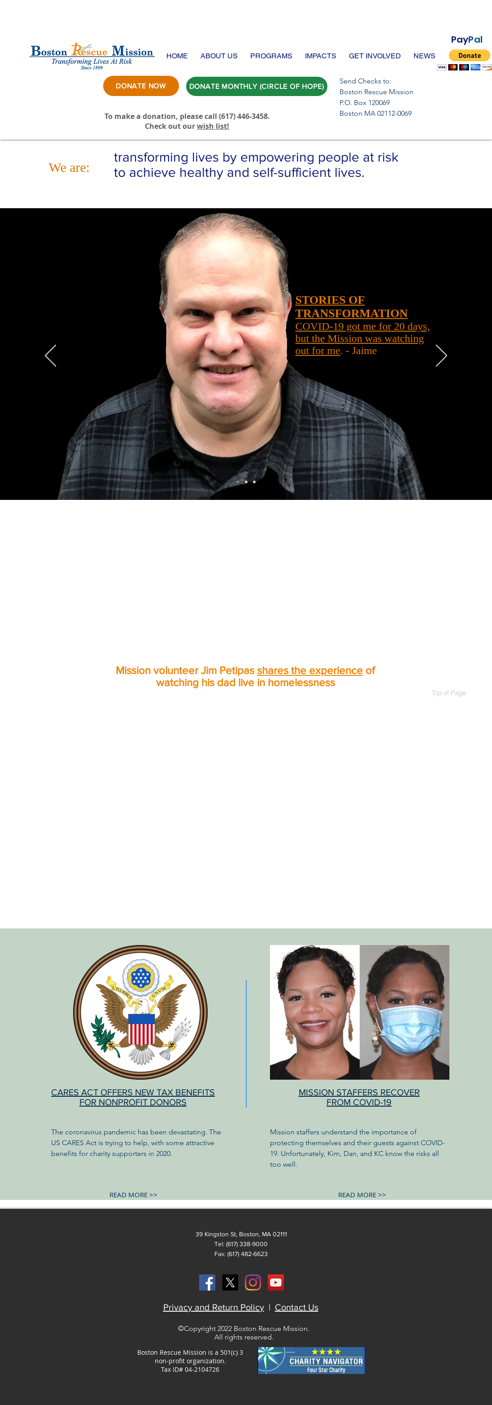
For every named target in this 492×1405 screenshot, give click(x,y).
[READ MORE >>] (133, 1195)
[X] (230, 1282)
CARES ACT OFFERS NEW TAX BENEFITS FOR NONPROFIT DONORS (133, 1097)
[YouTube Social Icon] (276, 1282)
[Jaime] (238, 482)
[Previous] (50, 356)
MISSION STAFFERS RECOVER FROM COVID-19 (359, 1097)
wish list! (213, 126)
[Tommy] (246, 482)
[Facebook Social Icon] (207, 1282)
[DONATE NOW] (141, 86)
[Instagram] (253, 1282)
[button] (219, 55)
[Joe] (254, 482)
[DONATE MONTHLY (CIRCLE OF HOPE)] (256, 86)
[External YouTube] (246, 584)
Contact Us (296, 1307)
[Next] (441, 356)
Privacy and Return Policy (213, 1307)
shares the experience (310, 670)
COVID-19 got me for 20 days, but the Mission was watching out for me (363, 338)
